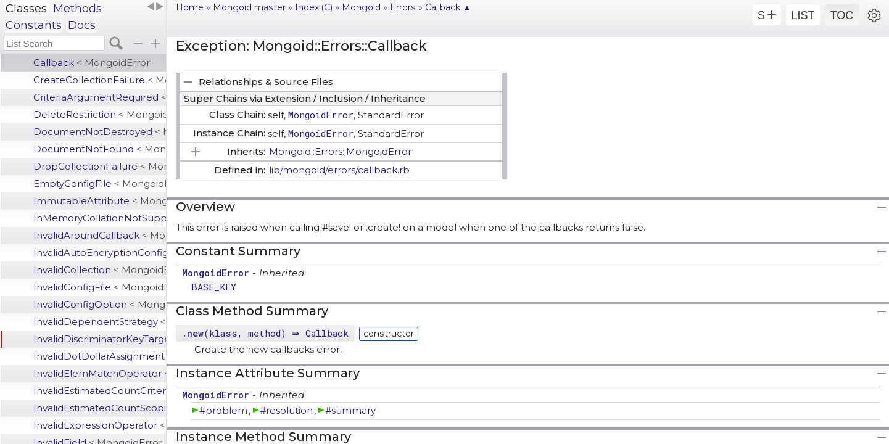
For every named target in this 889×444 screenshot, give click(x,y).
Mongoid (361, 7)
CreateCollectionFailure (99, 80)
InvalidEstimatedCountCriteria (99, 391)
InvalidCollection (99, 270)
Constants (34, 25)
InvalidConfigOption (99, 304)
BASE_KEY (213, 287)
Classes (26, 8)
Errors (403, 7)
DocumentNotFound (99, 149)
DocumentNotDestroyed (99, 132)
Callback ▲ (448, 7)
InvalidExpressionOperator (99, 425)
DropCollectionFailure (99, 166)
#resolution (286, 410)
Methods (77, 8)
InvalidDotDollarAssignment (99, 356)
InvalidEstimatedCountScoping (99, 408)
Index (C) (314, 7)
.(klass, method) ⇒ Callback (266, 333)
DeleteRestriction (99, 114)
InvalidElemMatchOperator (99, 373)
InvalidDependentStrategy (99, 321)
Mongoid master (249, 7)
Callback (91, 62)
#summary (350, 410)
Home (190, 7)
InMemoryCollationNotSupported (99, 218)
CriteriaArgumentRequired (99, 97)
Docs (82, 25)
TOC (842, 15)
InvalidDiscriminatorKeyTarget (99, 339)
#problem (223, 410)
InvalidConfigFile (99, 287)
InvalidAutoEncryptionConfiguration (99, 252)
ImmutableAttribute (99, 201)
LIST (802, 15)
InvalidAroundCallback (99, 235)
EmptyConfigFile (99, 183)
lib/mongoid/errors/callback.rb (339, 170)
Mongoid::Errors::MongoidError (340, 151)
